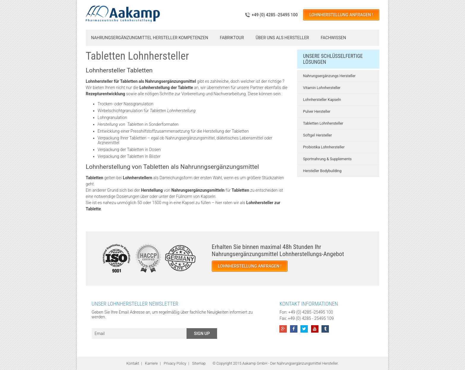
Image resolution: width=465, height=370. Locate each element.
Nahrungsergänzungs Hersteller (329, 76)
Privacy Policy (175, 363)
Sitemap (199, 363)
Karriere (151, 363)
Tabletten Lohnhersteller (323, 123)
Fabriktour (232, 37)
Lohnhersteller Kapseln (322, 99)
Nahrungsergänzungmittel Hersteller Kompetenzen (149, 37)
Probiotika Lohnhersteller (324, 147)
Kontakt (132, 363)
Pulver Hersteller (316, 111)
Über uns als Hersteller (282, 37)
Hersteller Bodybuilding (322, 171)
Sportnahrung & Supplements (327, 159)
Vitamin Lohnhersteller (321, 87)
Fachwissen (333, 37)
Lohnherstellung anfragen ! (341, 14)
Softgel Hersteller (317, 135)
